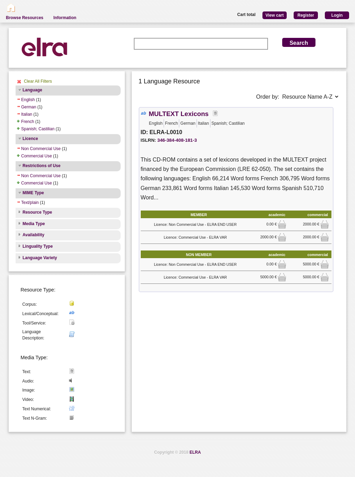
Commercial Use (36, 156)
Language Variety (40, 257)
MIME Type (33, 192)
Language (32, 90)
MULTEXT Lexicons (179, 113)
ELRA (195, 452)
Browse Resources (24, 17)
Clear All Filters (38, 81)
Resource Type (37, 212)
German (28, 107)
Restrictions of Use (41, 165)
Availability (33, 234)
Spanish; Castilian (37, 128)
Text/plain (30, 202)
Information (64, 17)
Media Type (34, 223)
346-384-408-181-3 (177, 140)
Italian (26, 114)
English (28, 99)
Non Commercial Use (41, 148)
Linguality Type (38, 246)
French (27, 121)
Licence (30, 138)
